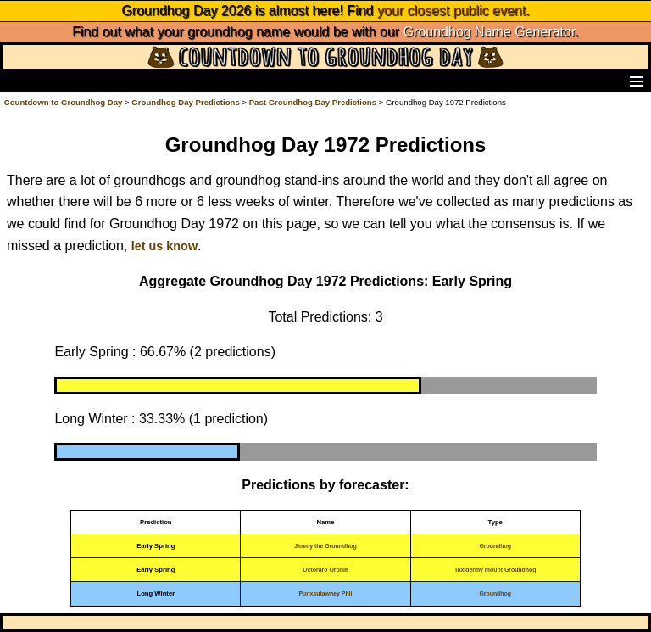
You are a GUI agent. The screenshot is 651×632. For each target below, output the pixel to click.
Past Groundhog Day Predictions (312, 102)
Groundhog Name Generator (489, 32)
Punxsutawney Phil (326, 593)
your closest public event (451, 10)
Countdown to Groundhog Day (63, 102)
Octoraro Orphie (325, 570)
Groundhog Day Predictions (185, 102)
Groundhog (495, 546)
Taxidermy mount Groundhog (495, 570)
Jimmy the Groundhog (325, 546)
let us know (164, 246)
